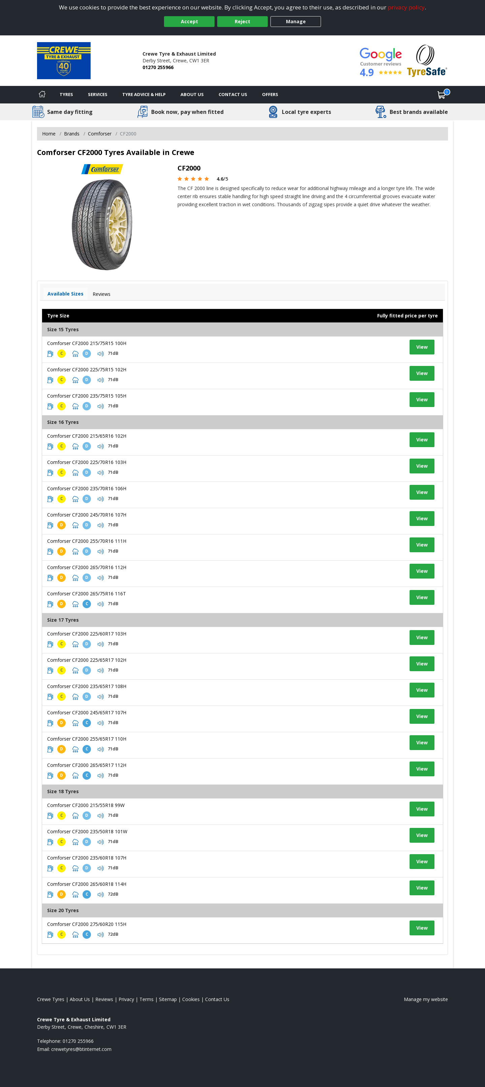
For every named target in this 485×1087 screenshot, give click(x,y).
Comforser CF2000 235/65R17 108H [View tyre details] (86, 686)
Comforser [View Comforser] (99, 133)
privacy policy (406, 7)
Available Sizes (65, 293)
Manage (296, 21)
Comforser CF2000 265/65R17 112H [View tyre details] (86, 765)
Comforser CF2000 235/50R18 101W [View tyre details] (87, 831)
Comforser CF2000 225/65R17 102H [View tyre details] (86, 660)
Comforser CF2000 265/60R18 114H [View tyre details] (86, 884)
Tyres (66, 94)
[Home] (42, 94)
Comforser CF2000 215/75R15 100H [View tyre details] (86, 343)
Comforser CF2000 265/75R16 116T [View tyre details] (86, 593)
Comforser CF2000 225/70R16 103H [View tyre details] (86, 462)
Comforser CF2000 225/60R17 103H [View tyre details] (86, 633)
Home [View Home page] (49, 133)
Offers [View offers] (270, 94)
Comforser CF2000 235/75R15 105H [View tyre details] (86, 396)
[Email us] (81, 1049)
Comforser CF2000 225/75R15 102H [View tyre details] (86, 369)
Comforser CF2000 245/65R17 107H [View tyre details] (86, 712)
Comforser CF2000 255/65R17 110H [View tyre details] (86, 739)
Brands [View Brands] (71, 133)
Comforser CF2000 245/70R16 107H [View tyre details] (86, 514)
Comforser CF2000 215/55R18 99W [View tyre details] (86, 805)
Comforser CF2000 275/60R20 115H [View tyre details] (86, 924)
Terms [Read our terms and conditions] (146, 999)
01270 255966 (157, 67)
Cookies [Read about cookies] (191, 999)
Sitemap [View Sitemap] (168, 999)
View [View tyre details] (422, 347)
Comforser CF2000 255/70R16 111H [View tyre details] (86, 541)
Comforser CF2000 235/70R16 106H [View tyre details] (86, 488)
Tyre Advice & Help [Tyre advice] (144, 94)
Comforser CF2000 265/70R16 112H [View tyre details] (86, 567)
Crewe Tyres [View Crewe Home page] (50, 999)
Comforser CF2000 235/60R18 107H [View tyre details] (86, 858)
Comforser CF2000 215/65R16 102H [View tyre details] (86, 436)
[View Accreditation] (427, 60)
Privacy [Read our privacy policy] (126, 999)
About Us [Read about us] (80, 999)
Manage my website (426, 999)
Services (97, 94)
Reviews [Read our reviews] (104, 999)
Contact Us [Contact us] (233, 94)
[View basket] (441, 94)
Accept (189, 21)
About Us (192, 94)
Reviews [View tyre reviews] (101, 294)
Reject (242, 21)
